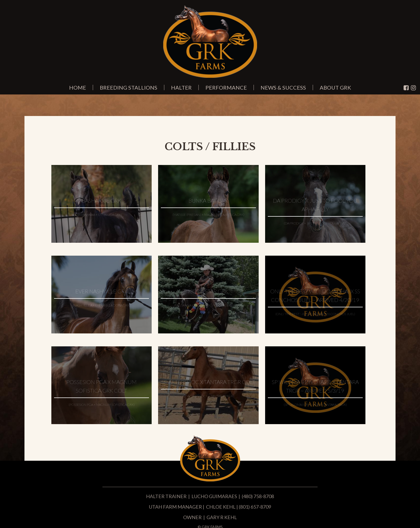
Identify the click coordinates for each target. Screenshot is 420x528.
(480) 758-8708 (258, 496)
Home (77, 87)
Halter (181, 87)
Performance (226, 87)
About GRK (335, 87)
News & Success (283, 87)
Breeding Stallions (128, 87)
